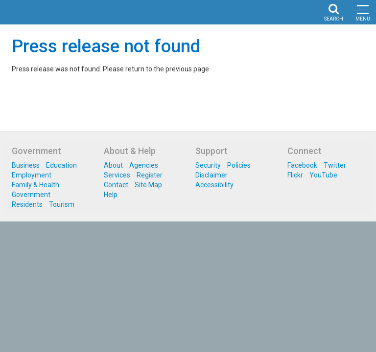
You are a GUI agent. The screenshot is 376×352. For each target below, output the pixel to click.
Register (150, 214)
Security (208, 204)
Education (61, 204)
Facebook (302, 204)
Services (117, 214)
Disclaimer (211, 214)
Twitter (335, 204)
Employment (31, 214)
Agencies (143, 204)
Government (31, 234)
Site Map (148, 224)
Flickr (295, 214)
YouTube (323, 214)
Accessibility (214, 224)
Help (111, 234)
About (113, 204)
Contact (116, 224)
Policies (239, 204)
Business (26, 204)
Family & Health (35, 224)
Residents (27, 243)
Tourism (61, 243)
